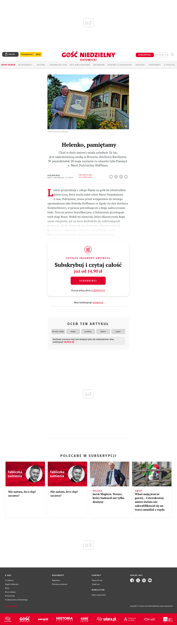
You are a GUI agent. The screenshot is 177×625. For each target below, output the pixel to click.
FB (116, 176)
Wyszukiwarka (172, 54)
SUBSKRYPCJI (98, 290)
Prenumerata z (31, 54)
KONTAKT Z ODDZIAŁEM (120, 65)
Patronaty (155, 65)
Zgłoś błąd (11, 606)
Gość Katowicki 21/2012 (60, 178)
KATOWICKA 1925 (58, 65)
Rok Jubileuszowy (80, 65)
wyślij (126, 176)
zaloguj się (161, 55)
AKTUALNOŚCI (25, 65)
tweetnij (121, 176)
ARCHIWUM (99, 65)
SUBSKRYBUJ (144, 55)
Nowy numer (8, 65)
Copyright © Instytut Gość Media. (141, 606)
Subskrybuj (88, 280)
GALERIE (41, 65)
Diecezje (140, 65)
